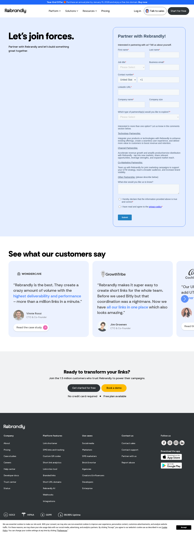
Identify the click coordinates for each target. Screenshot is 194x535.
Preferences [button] (62, 531)
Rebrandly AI (49, 488)
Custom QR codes (52, 456)
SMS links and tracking (53, 450)
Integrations (49, 501)
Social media (88, 443)
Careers (7, 462)
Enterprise (87, 488)
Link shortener (50, 443)
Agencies (86, 469)
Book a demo (114, 387)
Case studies (10, 456)
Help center (9, 469)
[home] (15, 11)
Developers (87, 482)
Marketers (87, 450)
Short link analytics (52, 462)
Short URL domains (52, 482)
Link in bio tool (50, 469)
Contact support (130, 450)
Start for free (178, 10)
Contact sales (128, 443)
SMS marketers (89, 456)
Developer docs (11, 475)
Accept (184, 527)
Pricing (105, 10)
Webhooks (48, 495)
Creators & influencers (93, 475)
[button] (55, 11)
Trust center (10, 482)
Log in (137, 10)
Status (7, 488)
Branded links (49, 475)
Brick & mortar (89, 462)
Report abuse (128, 462)
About (7, 443)
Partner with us (129, 456)
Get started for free (84, 387)
